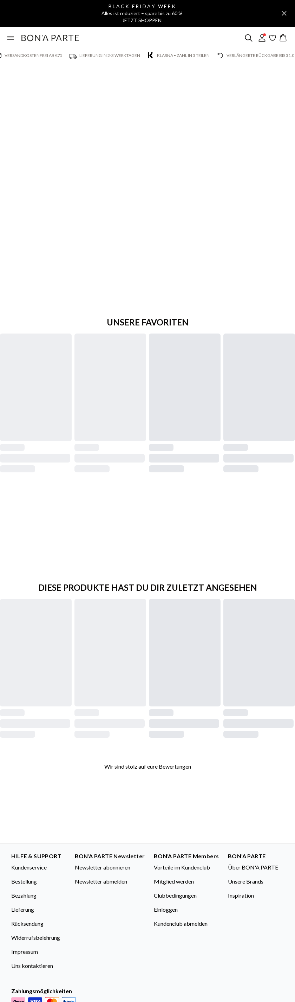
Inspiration (241, 895)
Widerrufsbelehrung (35, 937)
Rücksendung (27, 923)
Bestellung (24, 881)
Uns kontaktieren (32, 965)
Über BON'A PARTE (253, 867)
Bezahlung (24, 895)
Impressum (24, 951)
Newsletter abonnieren (102, 867)
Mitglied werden (174, 881)
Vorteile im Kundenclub (182, 867)
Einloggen (166, 909)
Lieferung (22, 909)
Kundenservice (29, 867)
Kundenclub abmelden (181, 923)
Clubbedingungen (175, 895)
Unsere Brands (245, 881)
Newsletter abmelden (101, 881)
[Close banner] (284, 13)
